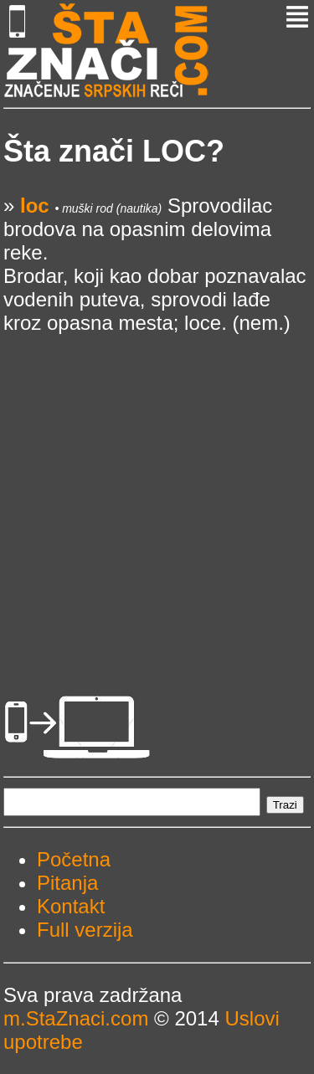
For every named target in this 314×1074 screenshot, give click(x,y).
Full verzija (85, 929)
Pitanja (67, 882)
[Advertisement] (157, 492)
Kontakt (71, 906)
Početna (74, 859)
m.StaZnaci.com (75, 1018)
